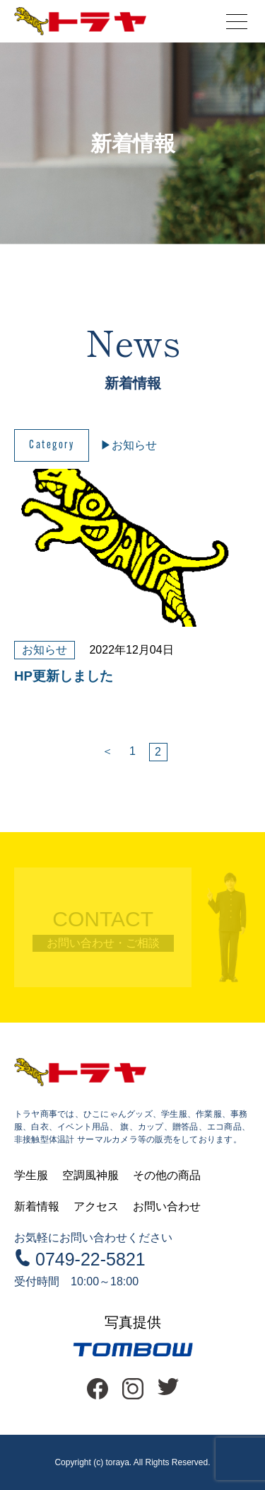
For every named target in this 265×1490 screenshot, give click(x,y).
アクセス (96, 1206)
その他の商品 (167, 1175)
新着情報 (36, 1206)
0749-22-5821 (90, 1259)
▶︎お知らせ (128, 445)
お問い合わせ (167, 1206)
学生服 (31, 1175)
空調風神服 (90, 1175)
